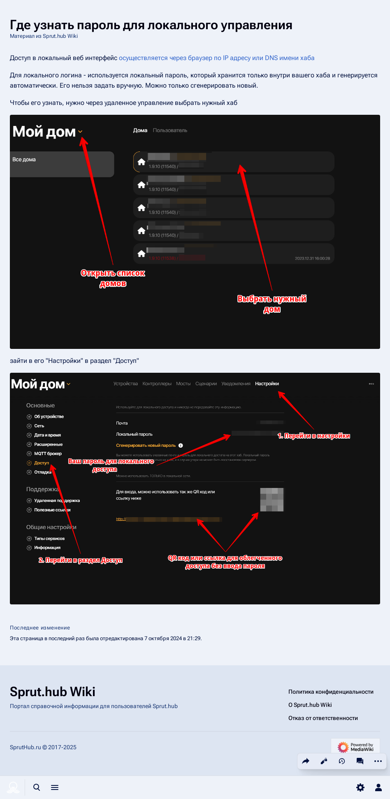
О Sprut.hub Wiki (310, 704)
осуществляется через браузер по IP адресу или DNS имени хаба (217, 58)
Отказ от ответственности (323, 718)
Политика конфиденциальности (331, 691)
